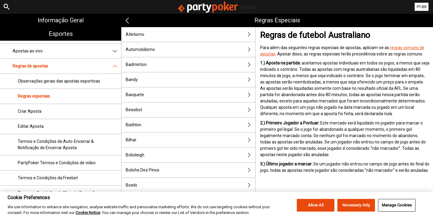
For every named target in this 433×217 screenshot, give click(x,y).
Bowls (190, 185)
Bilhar (190, 140)
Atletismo (190, 34)
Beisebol (190, 109)
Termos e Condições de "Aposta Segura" (56, 192)
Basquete (190, 94)
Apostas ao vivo (67, 51)
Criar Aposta (29, 111)
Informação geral (61, 20)
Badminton (190, 64)
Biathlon (190, 125)
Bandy (190, 79)
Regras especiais (34, 96)
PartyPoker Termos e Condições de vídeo (57, 162)
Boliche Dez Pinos (190, 170)
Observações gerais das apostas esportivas (59, 81)
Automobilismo (190, 49)
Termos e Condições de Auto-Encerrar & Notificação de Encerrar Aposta (56, 144)
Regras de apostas (67, 66)
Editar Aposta (31, 126)
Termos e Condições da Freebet (48, 177)
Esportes (61, 33)
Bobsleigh (190, 155)
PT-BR (422, 7)
